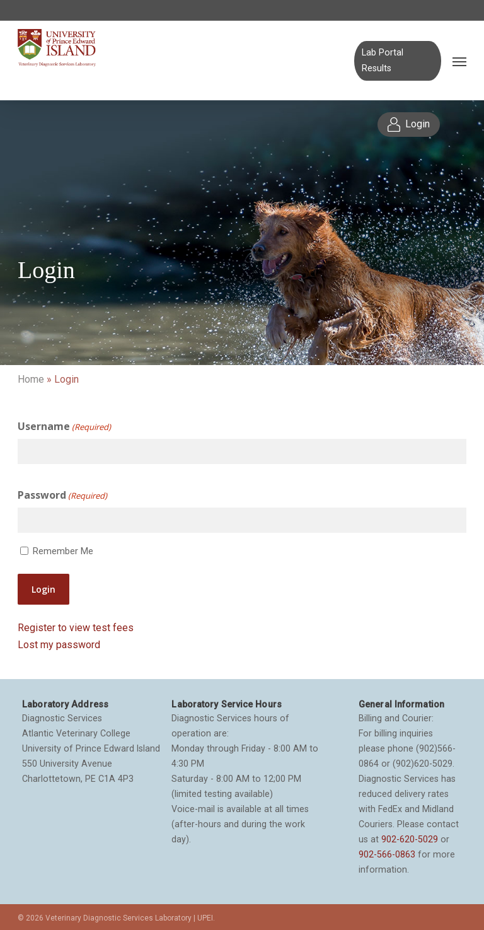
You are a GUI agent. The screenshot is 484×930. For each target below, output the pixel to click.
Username (64, 426)
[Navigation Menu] (459, 61)
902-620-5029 (409, 839)
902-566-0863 (387, 854)
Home (31, 379)
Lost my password (59, 645)
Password (62, 495)
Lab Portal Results (382, 60)
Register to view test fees (76, 628)
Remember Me (63, 551)
